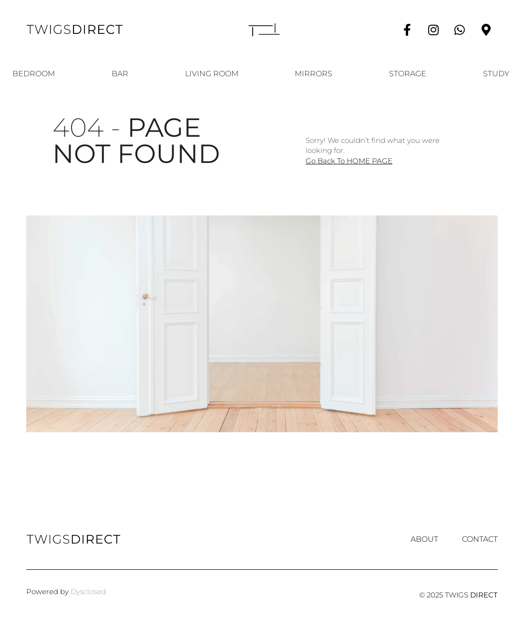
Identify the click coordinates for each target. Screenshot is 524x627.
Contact (480, 539)
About (424, 539)
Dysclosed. (89, 591)
